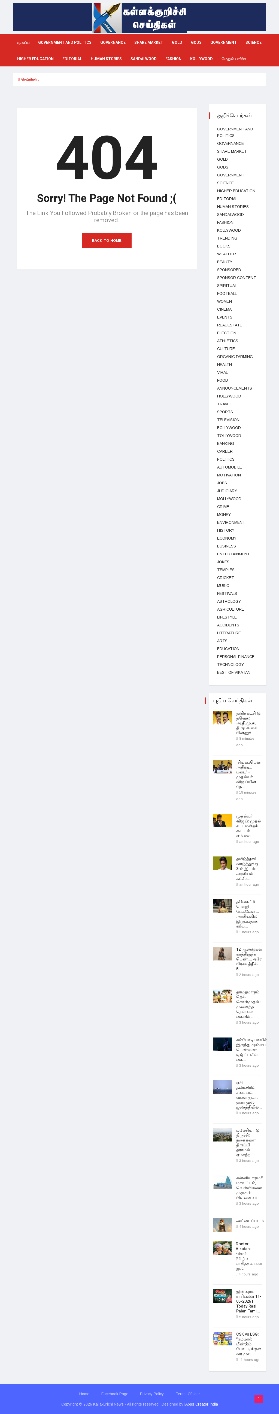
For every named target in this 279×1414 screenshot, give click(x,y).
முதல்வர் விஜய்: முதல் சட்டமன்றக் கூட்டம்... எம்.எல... (248, 826)
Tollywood (229, 435)
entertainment (233, 554)
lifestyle (227, 617)
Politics (226, 459)
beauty (224, 262)
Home (84, 1393)
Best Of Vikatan (233, 672)
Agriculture (230, 609)
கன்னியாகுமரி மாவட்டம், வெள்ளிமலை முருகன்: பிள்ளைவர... (249, 1187)
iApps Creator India (201, 1404)
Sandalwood (144, 59)
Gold (177, 42)
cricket (225, 578)
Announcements (234, 388)
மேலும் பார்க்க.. (235, 59)
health (224, 364)
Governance (113, 42)
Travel (224, 404)
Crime (223, 506)
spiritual (227, 285)
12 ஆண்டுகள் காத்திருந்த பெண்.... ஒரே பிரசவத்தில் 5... (249, 959)
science (253, 42)
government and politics (65, 42)
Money (224, 514)
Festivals (227, 593)
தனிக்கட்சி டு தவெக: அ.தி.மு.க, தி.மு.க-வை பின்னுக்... (248, 723)
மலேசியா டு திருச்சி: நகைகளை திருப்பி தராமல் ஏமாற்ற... (247, 1142)
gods (196, 42)
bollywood (229, 428)
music (223, 585)
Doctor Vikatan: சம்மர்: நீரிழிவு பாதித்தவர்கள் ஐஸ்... (249, 1256)
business (226, 546)
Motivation (229, 475)
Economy (226, 538)
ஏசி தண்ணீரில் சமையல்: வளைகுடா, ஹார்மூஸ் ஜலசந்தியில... (249, 1094)
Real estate (229, 325)
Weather (226, 254)
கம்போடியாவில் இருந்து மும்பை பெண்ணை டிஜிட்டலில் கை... (251, 1049)
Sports (225, 412)
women (224, 301)
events (224, 317)
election (226, 333)
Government (223, 42)
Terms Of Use (188, 1393)
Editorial (72, 59)
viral (222, 372)
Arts (222, 641)
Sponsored (229, 270)
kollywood (201, 59)
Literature (229, 633)
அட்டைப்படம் (250, 1220)
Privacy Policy (152, 1393)
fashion (173, 59)
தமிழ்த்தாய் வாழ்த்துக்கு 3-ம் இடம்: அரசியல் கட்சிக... (247, 869)
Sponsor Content (236, 278)
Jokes (223, 562)
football (227, 293)
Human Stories (106, 59)
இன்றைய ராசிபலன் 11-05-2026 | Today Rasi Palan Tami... (248, 1301)
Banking (225, 443)
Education (228, 649)
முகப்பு (23, 42)
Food (222, 380)
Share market (148, 42)
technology (230, 664)
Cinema (224, 309)
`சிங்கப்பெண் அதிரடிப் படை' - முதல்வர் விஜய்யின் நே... (249, 774)
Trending (227, 238)
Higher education (35, 59)
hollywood (229, 396)
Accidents (228, 625)
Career (225, 451)
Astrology (229, 601)
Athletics (227, 341)
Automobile (229, 467)
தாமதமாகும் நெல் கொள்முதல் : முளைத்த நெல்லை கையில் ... (248, 1004)
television (228, 420)
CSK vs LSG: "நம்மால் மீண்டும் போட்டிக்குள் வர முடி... (248, 1344)
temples (226, 570)
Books (224, 246)
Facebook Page (114, 1393)
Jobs (222, 483)
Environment (231, 522)
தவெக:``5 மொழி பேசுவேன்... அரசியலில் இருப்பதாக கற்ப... (247, 914)
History (225, 530)
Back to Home (107, 240)
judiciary (227, 491)
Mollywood (229, 499)
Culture (226, 349)
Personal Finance (235, 656)
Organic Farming (235, 356)
